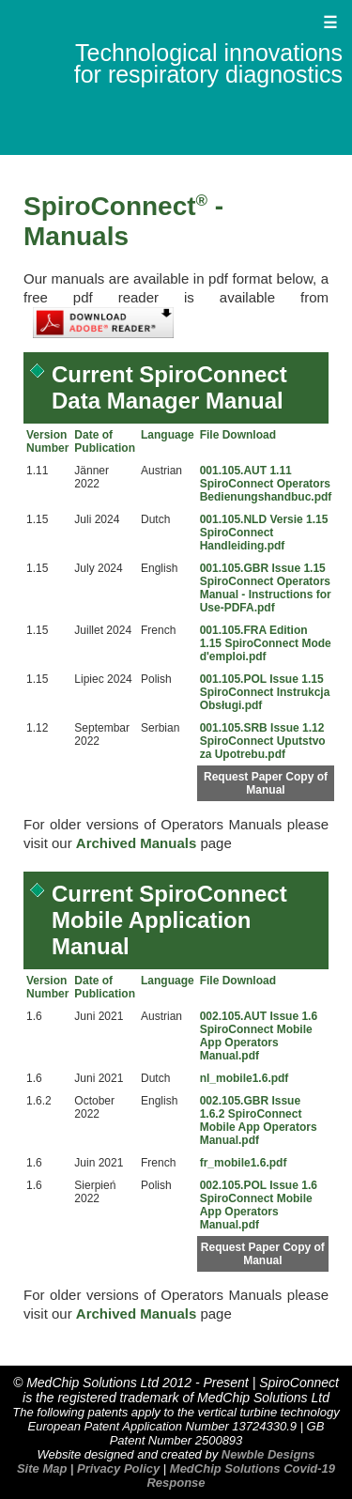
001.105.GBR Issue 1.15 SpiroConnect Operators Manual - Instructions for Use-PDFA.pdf (265, 588)
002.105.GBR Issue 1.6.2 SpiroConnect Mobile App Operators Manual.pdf (258, 1120)
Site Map (42, 1468)
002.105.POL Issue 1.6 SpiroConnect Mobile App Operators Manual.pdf (258, 1205)
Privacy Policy (118, 1468)
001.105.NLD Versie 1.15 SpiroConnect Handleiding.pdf (264, 532)
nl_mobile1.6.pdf (244, 1078)
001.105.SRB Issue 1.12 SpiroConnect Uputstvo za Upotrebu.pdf (263, 741)
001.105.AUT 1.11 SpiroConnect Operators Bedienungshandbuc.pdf (266, 483)
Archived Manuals (136, 843)
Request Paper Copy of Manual (266, 783)
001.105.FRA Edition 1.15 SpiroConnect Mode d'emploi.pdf (265, 643)
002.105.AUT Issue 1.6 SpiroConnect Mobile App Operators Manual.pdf (258, 1036)
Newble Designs (268, 1454)
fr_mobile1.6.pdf (243, 1162)
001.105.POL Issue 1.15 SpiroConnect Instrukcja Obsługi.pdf (265, 692)
